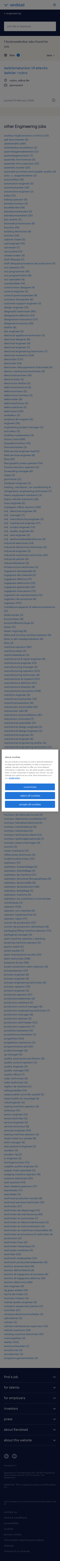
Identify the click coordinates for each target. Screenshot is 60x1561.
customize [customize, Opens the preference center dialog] (30, 786)
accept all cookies (30, 804)
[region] (29, 780)
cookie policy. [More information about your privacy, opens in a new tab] (14, 778)
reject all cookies (30, 795)
